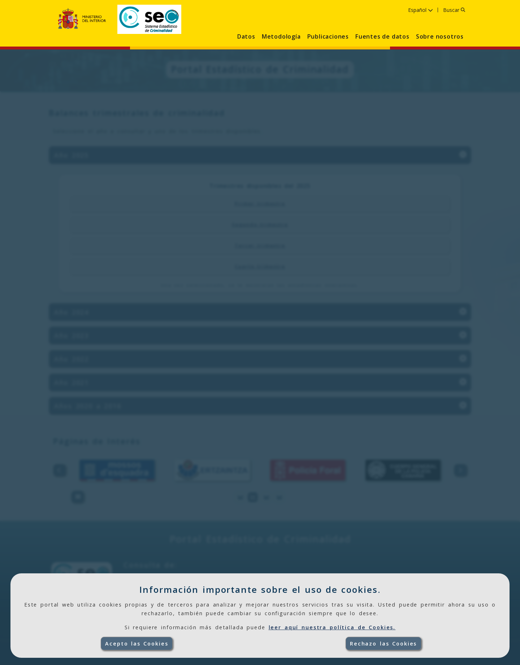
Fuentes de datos (382, 36)
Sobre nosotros (440, 36)
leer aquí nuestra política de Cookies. (332, 627)
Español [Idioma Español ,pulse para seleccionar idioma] (420, 9)
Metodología (281, 36)
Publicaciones (328, 36)
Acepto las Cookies (136, 643)
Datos (246, 36)
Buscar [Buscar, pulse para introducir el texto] (454, 9)
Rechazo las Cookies (383, 643)
